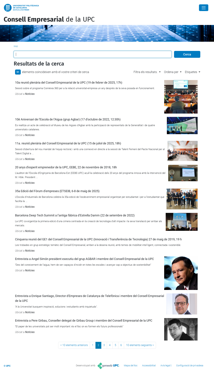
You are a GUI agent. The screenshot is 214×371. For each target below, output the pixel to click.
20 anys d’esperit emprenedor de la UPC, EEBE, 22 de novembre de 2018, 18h (66, 167)
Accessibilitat (149, 365)
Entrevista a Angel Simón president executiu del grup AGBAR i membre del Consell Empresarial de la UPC (84, 259)
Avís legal (165, 365)
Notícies (30, 93)
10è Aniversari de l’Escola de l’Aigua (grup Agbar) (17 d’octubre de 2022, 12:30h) (68, 119)
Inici (16, 46)
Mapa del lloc (130, 365)
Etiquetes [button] (191, 72)
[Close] (203, 7)
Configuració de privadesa (189, 365)
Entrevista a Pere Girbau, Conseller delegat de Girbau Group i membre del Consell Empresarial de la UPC (83, 320)
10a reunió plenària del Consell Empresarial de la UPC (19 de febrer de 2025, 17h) (68, 82)
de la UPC (49, 19)
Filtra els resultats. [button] (145, 72)
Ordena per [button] (171, 72)
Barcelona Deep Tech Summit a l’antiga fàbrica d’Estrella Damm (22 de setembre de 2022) (75, 215)
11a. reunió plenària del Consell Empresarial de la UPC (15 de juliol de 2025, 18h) (68, 143)
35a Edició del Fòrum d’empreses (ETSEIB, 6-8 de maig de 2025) (57, 191)
